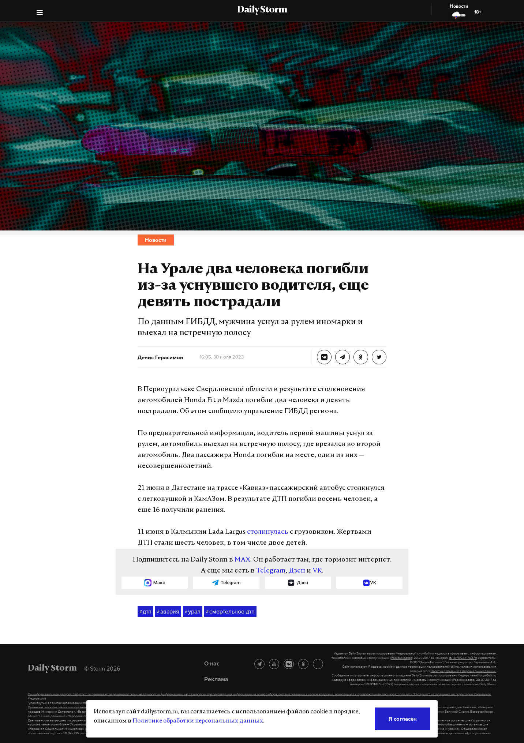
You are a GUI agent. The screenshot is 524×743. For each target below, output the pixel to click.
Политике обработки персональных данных (197, 721)
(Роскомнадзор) (401, 658)
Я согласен (403, 719)
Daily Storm (262, 10)
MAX (242, 559)
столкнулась (267, 532)
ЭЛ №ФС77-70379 (463, 658)
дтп (145, 611)
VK (317, 570)
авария (168, 611)
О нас (212, 663)
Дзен (297, 570)
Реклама (216, 679)
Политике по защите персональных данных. (463, 671)
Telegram (270, 570)
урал (193, 611)
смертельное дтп (230, 611)
